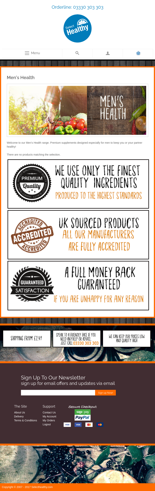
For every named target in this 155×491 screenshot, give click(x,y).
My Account (49, 416)
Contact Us (49, 412)
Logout (47, 424)
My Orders (49, 420)
